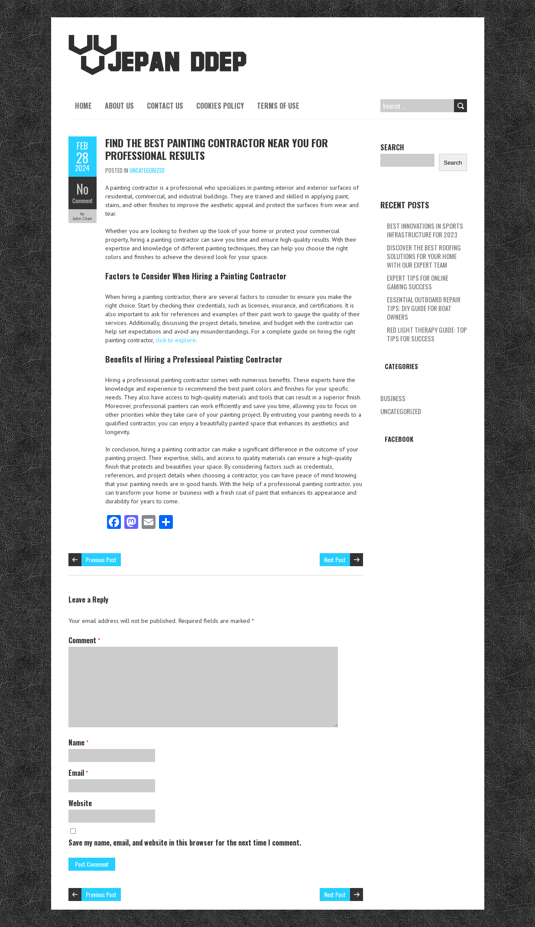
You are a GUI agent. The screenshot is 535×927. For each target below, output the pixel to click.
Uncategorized (147, 170)
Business (392, 398)
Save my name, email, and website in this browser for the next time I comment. (184, 842)
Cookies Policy (220, 105)
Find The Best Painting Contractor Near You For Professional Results (216, 149)
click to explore (176, 340)
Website (80, 803)
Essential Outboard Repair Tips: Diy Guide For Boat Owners (423, 308)
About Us (119, 105)
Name (78, 742)
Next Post (335, 559)
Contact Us (165, 105)
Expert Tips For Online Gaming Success (417, 282)
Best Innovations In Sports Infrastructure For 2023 (425, 230)
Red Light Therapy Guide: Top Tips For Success (427, 334)
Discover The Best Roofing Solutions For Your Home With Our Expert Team (424, 256)
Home (83, 105)
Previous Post (101, 559)
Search (392, 147)
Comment (82, 200)
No (82, 188)
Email (78, 773)
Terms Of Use (278, 105)
